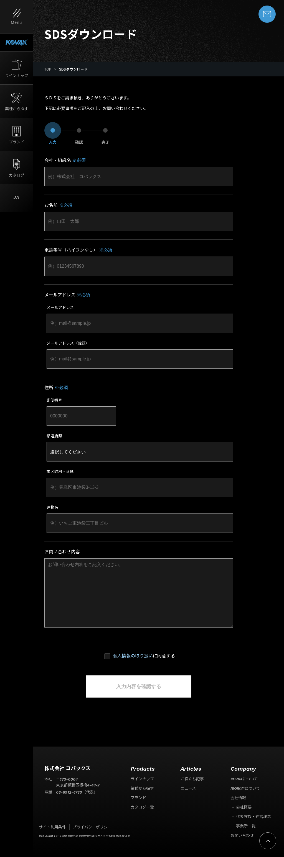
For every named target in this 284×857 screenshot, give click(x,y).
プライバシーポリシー (92, 827)
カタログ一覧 (142, 807)
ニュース (188, 789)
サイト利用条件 (52, 827)
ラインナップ (142, 779)
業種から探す (142, 789)
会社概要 (244, 807)
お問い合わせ (242, 836)
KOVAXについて (244, 779)
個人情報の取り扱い (133, 656)
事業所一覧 (245, 826)
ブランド (138, 798)
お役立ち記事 (192, 779)
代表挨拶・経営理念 (253, 817)
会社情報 (238, 798)
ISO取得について (245, 789)
